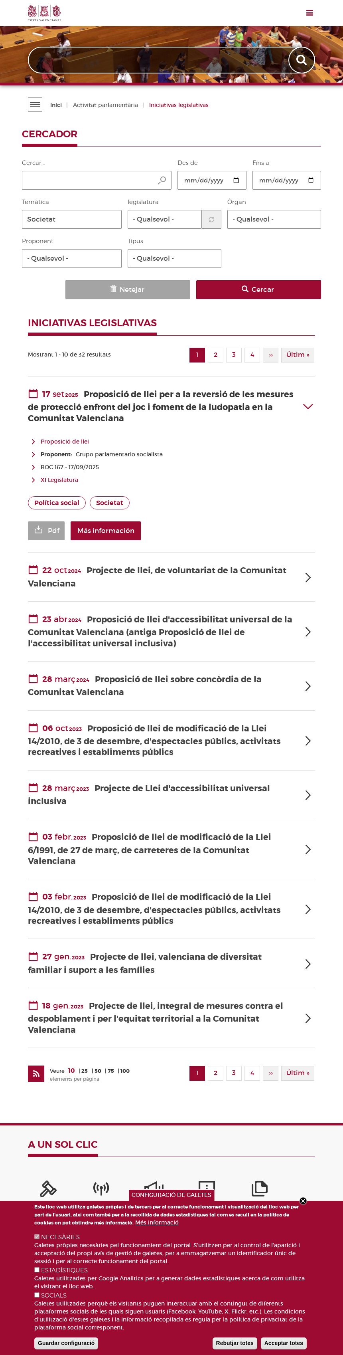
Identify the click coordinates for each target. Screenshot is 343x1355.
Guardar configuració (66, 1343)
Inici (55, 105)
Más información (120, 527)
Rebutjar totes (235, 1343)
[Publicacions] (171, 1186)
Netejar (236, 289)
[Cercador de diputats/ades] (304, 1186)
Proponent (37, 241)
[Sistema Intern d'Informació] (105, 1186)
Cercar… (33, 162)
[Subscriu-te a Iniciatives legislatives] (36, 1069)
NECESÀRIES (60, 1237)
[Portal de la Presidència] (39, 1186)
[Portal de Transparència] (204, 1186)
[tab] (171, 403)
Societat (109, 499)
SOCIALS (54, 1295)
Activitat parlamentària (104, 105)
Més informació (157, 1222)
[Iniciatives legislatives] (238, 1186)
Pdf (53, 527)
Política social (56, 499)
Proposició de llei (65, 438)
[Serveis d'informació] (138, 1186)
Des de (187, 162)
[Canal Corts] (72, 1186)
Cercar (294, 289)
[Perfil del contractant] (271, 1186)
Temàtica (35, 202)
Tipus (135, 241)
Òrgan (236, 202)
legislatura (143, 202)
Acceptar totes (283, 1343)
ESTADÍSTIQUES (64, 1270)
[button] (72, 219)
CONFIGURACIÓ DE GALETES (171, 1195)
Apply (302, 61)
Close (303, 1201)
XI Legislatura (59, 476)
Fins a (260, 162)
